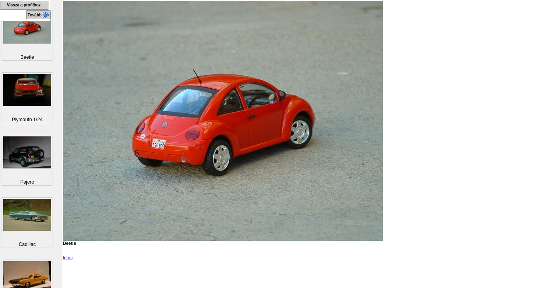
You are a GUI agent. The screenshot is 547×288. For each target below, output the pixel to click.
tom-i (67, 257)
